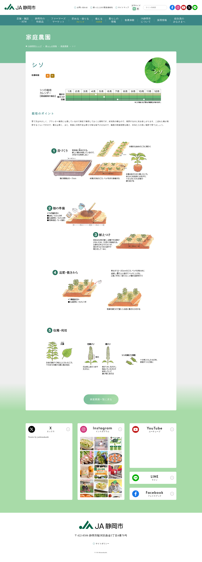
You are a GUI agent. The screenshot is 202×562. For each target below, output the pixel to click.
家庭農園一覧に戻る (101, 399)
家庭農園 (64, 46)
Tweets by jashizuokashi (38, 437)
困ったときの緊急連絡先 (103, 7)
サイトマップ (123, 7)
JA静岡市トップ (35, 46)
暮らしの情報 (51, 46)
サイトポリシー (102, 544)
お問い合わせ (82, 7)
